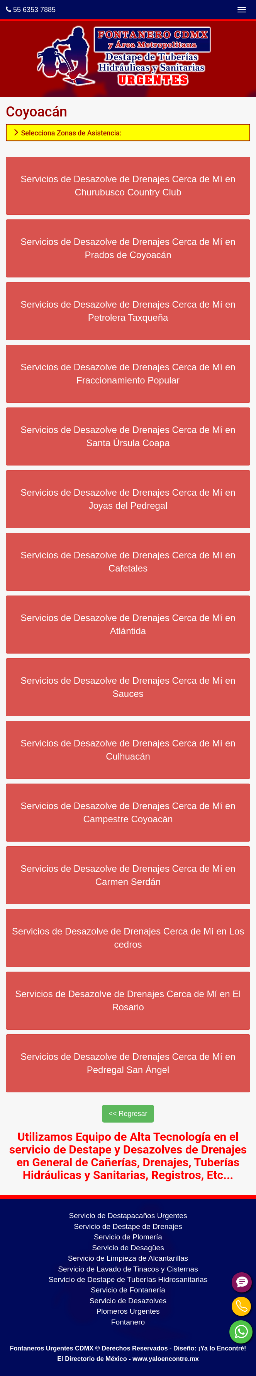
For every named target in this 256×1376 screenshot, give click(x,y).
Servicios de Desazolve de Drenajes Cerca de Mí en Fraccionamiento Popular (127, 373)
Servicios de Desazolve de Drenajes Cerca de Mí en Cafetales (127, 561)
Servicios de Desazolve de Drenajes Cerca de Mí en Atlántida (127, 624)
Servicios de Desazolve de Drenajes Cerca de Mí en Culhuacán (127, 750)
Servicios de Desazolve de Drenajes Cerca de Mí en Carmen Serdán (127, 875)
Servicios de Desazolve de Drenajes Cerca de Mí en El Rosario (128, 1000)
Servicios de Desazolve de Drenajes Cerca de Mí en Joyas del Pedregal (127, 499)
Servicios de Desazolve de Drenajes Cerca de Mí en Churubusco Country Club (127, 185)
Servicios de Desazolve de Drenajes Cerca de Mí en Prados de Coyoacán (127, 248)
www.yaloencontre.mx (165, 1358)
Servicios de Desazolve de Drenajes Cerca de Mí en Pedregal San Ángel (127, 1063)
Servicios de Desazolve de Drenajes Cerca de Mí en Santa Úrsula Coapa (127, 436)
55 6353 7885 (31, 10)
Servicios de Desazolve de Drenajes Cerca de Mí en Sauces (127, 687)
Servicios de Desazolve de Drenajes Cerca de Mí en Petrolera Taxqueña (127, 311)
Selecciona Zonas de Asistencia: (67, 133)
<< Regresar (128, 1114)
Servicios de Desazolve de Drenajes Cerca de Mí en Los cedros (128, 938)
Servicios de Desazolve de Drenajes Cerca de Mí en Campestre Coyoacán (127, 812)
